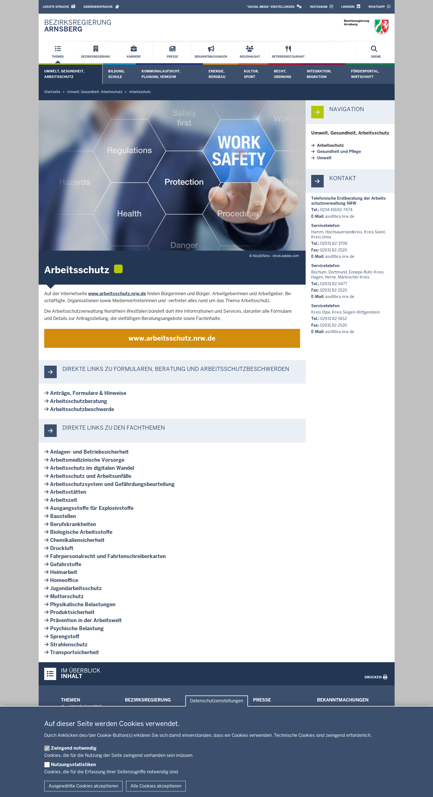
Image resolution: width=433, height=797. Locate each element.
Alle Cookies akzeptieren (155, 786)
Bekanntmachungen (342, 700)
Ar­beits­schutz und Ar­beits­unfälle (90, 476)
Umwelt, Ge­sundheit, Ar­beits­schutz (350, 133)
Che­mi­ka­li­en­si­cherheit (77, 540)
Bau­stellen (63, 516)
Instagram (321, 6)
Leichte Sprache (59, 6)
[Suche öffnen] (376, 52)
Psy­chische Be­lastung (77, 628)
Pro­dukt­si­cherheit (72, 612)
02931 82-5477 (333, 283)
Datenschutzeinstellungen (216, 701)
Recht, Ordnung (282, 74)
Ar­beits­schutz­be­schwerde (82, 409)
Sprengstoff (64, 636)
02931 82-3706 (334, 243)
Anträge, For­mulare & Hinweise (88, 393)
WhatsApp (379, 6)
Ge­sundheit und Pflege (339, 151)
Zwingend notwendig (74, 748)
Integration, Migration (319, 74)
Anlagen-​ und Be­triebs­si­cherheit (89, 452)
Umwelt (324, 157)
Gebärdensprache (101, 6)
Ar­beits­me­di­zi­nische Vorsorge (87, 460)
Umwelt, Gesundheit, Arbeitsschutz (64, 74)
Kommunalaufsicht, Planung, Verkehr (161, 74)
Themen (70, 700)
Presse (262, 700)
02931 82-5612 (333, 318)
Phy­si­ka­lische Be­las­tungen (82, 604)
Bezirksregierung (148, 700)
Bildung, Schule (116, 74)
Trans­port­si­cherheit (74, 652)
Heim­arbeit (63, 572)
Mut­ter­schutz (67, 596)
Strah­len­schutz (69, 644)
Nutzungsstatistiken (73, 764)
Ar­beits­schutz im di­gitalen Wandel (92, 468)
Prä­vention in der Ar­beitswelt (86, 620)
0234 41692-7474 (336, 209)
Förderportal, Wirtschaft (365, 74)
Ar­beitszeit (63, 500)
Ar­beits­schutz (330, 145)
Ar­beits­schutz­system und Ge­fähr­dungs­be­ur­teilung (112, 484)
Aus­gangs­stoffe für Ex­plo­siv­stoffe (91, 508)
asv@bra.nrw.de (339, 216)
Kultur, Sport (251, 74)
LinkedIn (350, 6)
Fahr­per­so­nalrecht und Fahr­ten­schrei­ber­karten (108, 556)
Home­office (64, 580)
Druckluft (61, 548)
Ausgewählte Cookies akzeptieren (83, 786)
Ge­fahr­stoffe (65, 564)
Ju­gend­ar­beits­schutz (76, 588)
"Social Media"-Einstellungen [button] (274, 6)
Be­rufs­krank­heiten (73, 524)
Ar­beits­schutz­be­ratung (78, 401)
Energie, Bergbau (217, 74)
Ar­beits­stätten (68, 492)
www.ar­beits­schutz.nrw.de (117, 294)
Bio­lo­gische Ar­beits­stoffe (81, 532)
